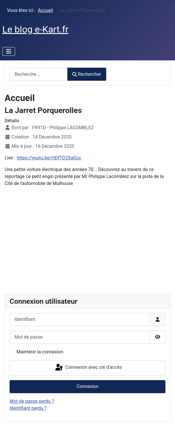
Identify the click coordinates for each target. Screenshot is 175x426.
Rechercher (86, 74)
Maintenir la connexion (40, 352)
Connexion (87, 386)
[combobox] (39, 74)
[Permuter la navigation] (8, 51)
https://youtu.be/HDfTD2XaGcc (49, 158)
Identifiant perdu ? (28, 408)
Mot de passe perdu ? (32, 401)
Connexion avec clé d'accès (88, 367)
